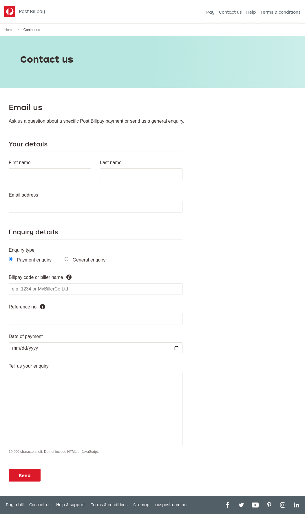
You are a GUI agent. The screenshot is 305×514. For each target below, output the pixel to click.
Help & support (70, 504)
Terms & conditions (109, 504)
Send (24, 475)
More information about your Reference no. (42, 306)
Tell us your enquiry (29, 366)
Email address (23, 194)
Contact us (39, 504)
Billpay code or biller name (36, 277)
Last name (111, 162)
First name (20, 162)
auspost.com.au (171, 504)
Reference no (22, 306)
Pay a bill (14, 504)
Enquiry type (21, 250)
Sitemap (141, 504)
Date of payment (26, 336)
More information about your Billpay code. (69, 277)
